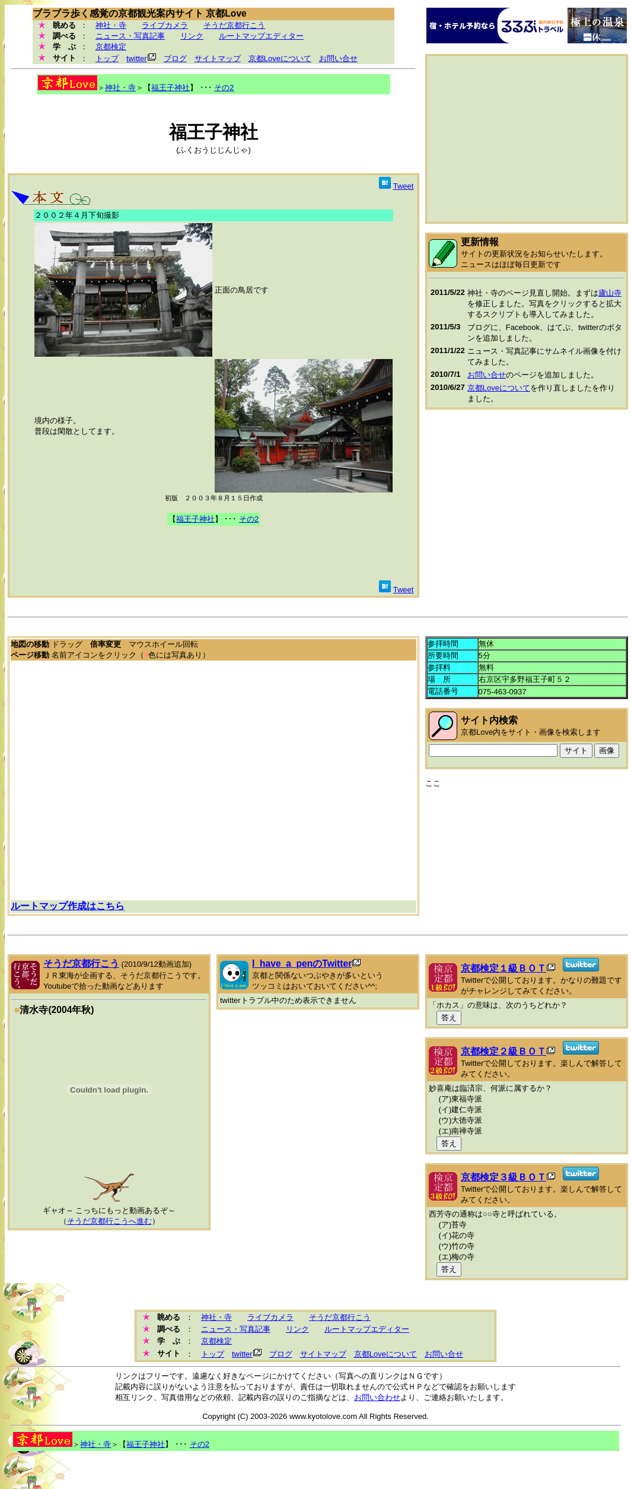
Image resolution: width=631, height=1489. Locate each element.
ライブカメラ (165, 25)
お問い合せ (338, 58)
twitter (136, 58)
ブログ (175, 58)
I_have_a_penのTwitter (302, 963)
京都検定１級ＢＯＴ (503, 968)
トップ (107, 58)
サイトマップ (218, 58)
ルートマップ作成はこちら (68, 906)
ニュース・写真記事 (130, 35)
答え (449, 1017)
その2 (224, 87)
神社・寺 (110, 25)
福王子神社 (170, 87)
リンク (191, 35)
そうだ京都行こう (234, 25)
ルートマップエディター (261, 35)
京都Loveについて (279, 58)
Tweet (403, 186)
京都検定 (110, 46)
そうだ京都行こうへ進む (109, 1221)
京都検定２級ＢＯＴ (503, 1051)
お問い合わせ (377, 1397)
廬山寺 (610, 292)
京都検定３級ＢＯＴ (503, 1177)
